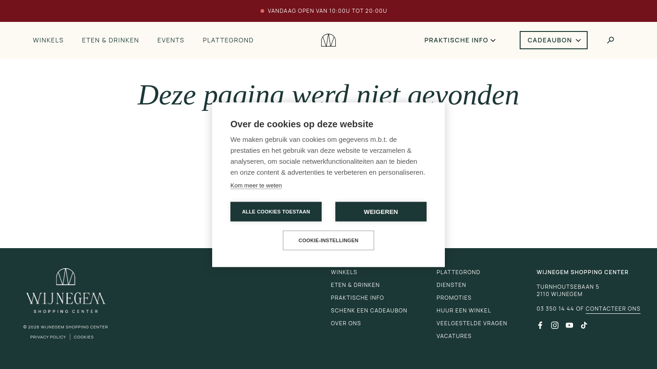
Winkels (48, 40)
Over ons (346, 323)
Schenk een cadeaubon (369, 310)
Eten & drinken (110, 40)
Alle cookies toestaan (276, 211)
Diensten (451, 285)
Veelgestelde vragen (472, 323)
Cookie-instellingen (328, 240)
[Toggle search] (610, 40)
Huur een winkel (464, 310)
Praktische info (456, 40)
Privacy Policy (48, 337)
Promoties (454, 297)
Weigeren (381, 211)
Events (170, 40)
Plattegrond (228, 40)
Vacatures (454, 336)
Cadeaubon (550, 40)
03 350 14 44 (555, 308)
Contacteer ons (613, 308)
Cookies (84, 337)
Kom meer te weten (256, 185)
